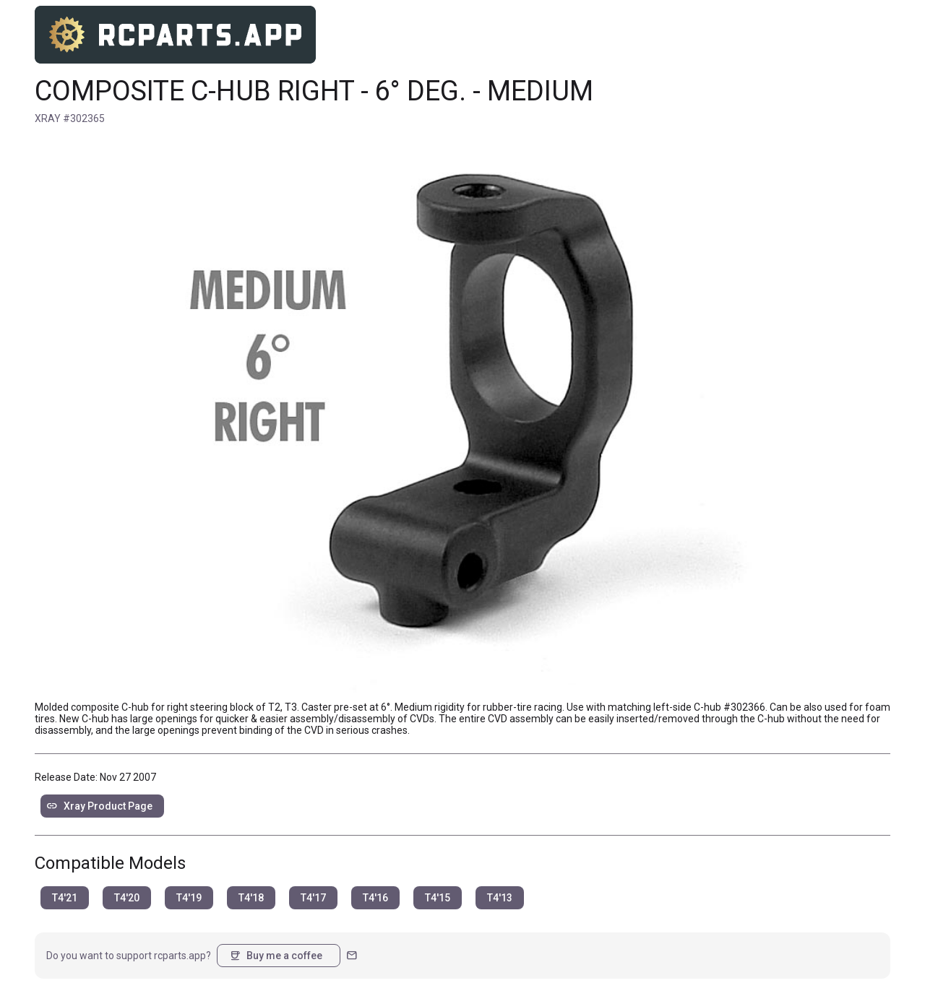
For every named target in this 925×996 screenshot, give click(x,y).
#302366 (744, 707)
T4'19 (189, 898)
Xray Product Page (99, 806)
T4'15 (437, 898)
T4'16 (375, 898)
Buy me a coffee (275, 955)
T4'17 (313, 898)
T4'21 (64, 898)
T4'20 (126, 898)
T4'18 (251, 898)
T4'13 (499, 898)
